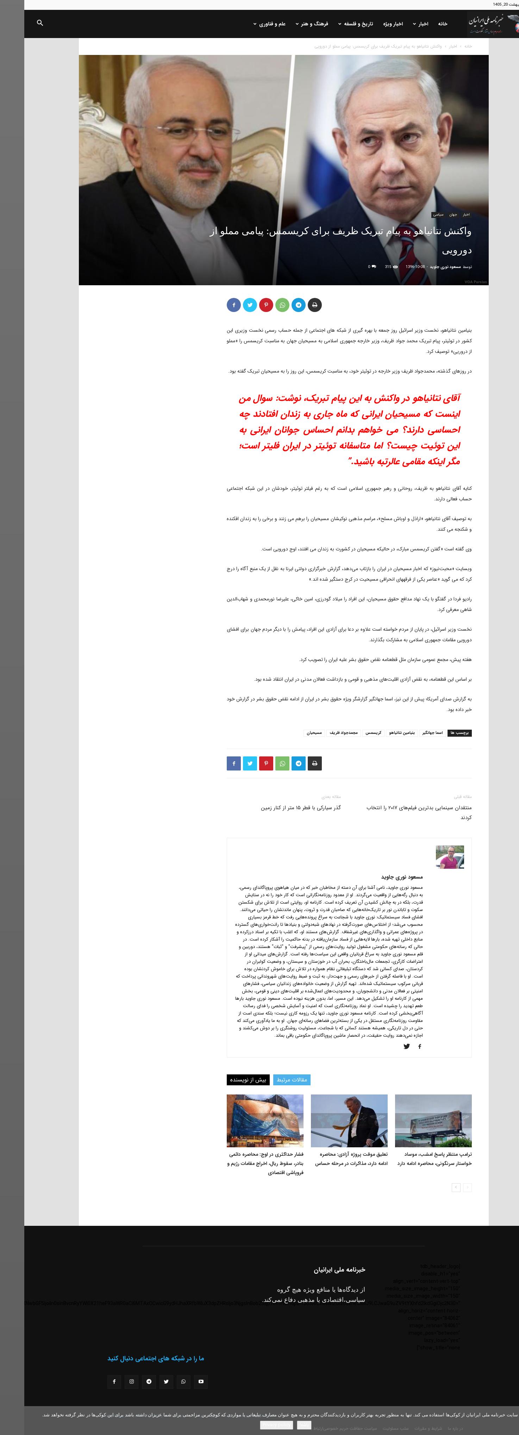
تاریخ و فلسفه (331, 24)
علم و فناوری (245, 24)
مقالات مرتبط (267, 1079)
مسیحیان (290, 733)
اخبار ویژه (369, 24)
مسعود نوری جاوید (421, 267)
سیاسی (414, 214)
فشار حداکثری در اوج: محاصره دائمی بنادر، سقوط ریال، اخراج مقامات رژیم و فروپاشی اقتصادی (241, 1163)
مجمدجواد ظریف (319, 733)
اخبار (396, 24)
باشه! (279, 1425)
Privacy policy (252, 1425)
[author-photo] (426, 867)
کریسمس (349, 733)
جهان (429, 214)
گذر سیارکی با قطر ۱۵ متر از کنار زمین (277, 808)
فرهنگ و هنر (287, 24)
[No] (510, 1420)
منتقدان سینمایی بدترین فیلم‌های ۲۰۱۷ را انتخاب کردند (395, 813)
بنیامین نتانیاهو (377, 733)
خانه (418, 24)
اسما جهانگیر (408, 733)
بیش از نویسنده (224, 1079)
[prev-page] (443, 1187)
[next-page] (431, 1187)
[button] (15, 24)
